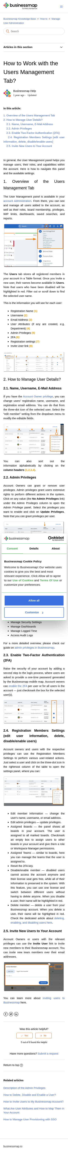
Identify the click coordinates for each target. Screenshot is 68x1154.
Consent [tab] (12, 548)
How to (43, 18)
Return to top (13, 1065)
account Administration (17, 200)
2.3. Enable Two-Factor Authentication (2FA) (31, 132)
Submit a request (48, 1053)
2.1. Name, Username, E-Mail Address (28, 124)
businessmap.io (12, 1146)
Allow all (34, 600)
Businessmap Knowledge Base (19, 18)
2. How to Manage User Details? (23, 119)
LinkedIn (16, 1014)
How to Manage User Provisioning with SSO (30, 1119)
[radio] (24, 1035)
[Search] (34, 31)
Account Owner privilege (38, 396)
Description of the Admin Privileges (24, 1087)
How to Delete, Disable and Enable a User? (29, 1094)
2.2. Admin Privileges (17, 128)
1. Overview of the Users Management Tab (29, 115)
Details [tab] (34, 548)
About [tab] (56, 548)
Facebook (5, 1014)
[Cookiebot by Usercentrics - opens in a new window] (48, 538)
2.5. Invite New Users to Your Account (27, 146)
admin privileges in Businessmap (34, 647)
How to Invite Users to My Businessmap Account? (33, 1101)
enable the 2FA (18, 685)
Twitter (11, 1014)
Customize (34, 612)
